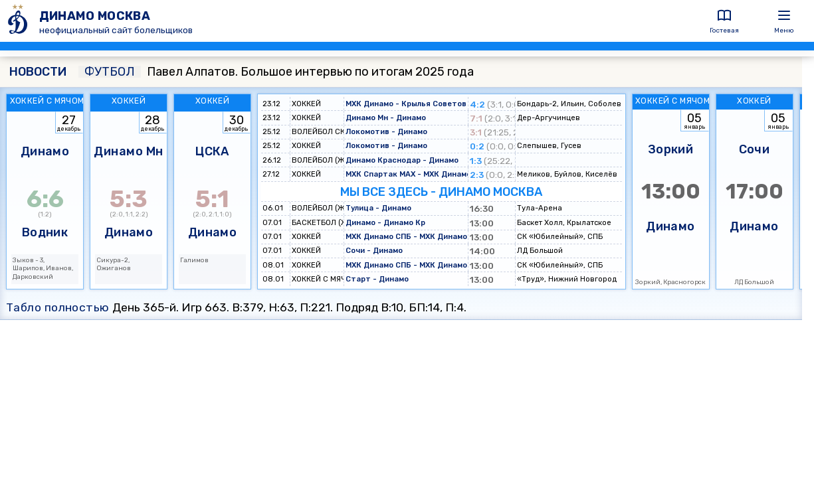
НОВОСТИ (37, 72)
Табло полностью (58, 307)
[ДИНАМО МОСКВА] (19, 21)
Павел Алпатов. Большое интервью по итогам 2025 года (276, 72)
